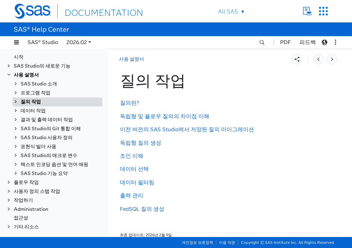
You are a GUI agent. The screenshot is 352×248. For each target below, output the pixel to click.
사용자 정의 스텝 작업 (37, 191)
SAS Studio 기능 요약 (44, 173)
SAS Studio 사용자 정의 (47, 138)
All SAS (228, 11)
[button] (16, 42)
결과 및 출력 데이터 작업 (47, 120)
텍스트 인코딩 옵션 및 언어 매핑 (54, 164)
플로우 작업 (26, 182)
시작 (18, 57)
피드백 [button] (307, 42)
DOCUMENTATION (90, 11)
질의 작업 (31, 102)
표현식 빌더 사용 (38, 146)
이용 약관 (227, 242)
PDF (285, 42)
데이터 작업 (33, 111)
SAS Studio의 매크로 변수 (49, 155)
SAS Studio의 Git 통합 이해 (51, 129)
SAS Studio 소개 (39, 84)
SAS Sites (323, 11)
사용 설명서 (26, 75)
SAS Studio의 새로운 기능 (42, 66)
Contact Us (307, 11)
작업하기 (23, 200)
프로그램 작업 (36, 93)
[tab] (57, 101)
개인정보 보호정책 (197, 242)
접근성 (21, 218)
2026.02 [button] (76, 42)
